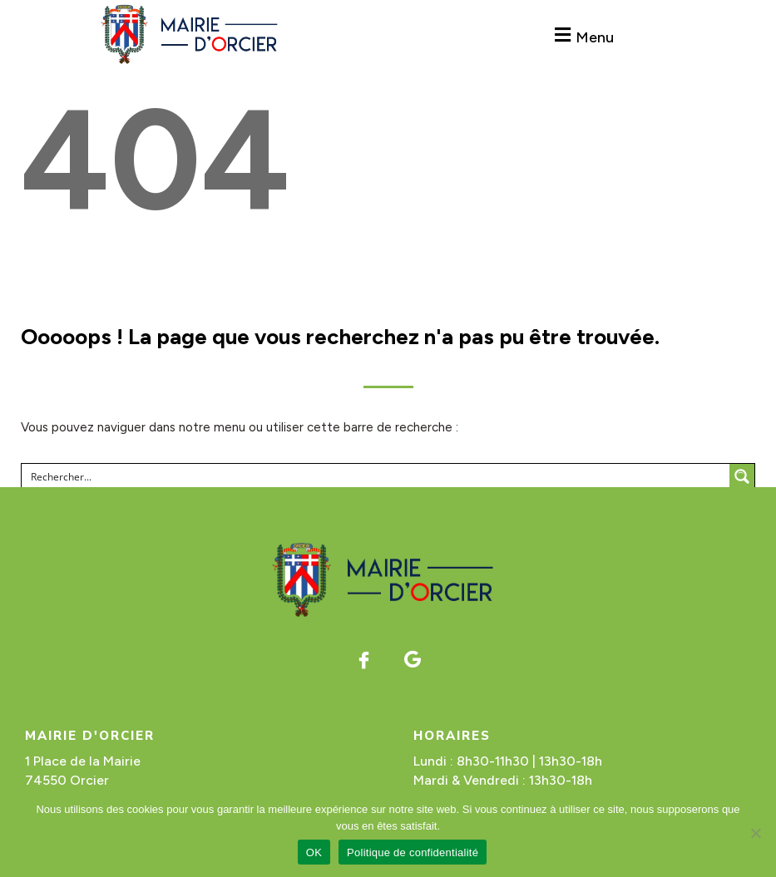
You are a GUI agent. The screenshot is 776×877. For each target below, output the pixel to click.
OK (314, 852)
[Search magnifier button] (741, 476)
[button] (582, 35)
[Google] (412, 659)
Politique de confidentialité (412, 852)
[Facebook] (364, 659)
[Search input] (376, 476)
